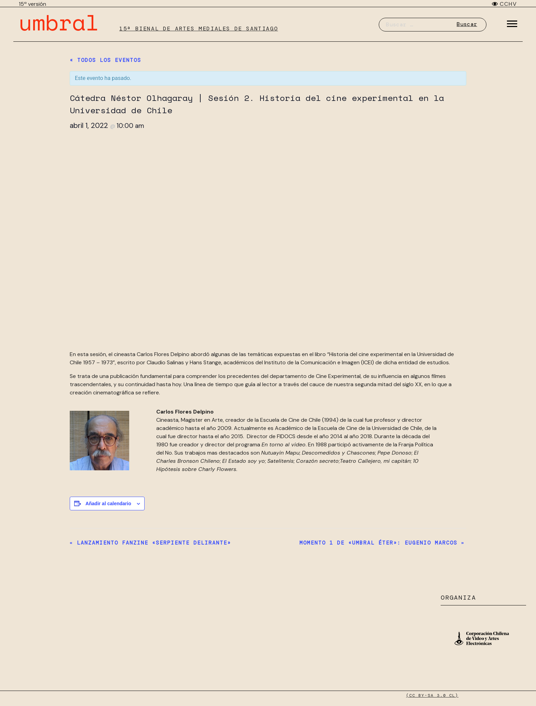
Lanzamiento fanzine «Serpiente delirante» (150, 542)
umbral (59, 22)
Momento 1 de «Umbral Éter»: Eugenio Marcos (382, 542)
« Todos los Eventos (105, 60)
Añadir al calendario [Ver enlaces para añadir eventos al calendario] (108, 503)
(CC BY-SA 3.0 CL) (432, 695)
